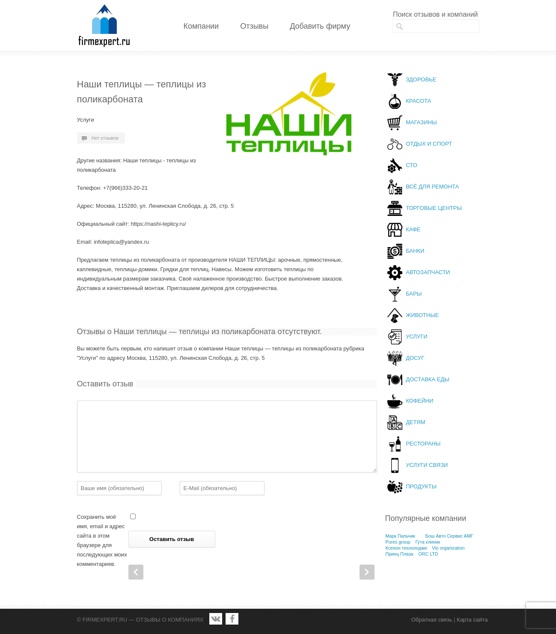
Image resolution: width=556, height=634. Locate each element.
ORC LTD (428, 553)
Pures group (398, 541)
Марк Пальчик (400, 535)
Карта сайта (472, 619)
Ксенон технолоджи (406, 547)
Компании (201, 26)
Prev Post (135, 572)
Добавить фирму (320, 26)
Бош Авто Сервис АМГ (449, 535)
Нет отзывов (105, 138)
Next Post (367, 572)
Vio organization (448, 547)
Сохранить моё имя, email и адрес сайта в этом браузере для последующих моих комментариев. (102, 540)
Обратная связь (431, 619)
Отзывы (254, 26)
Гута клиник (428, 541)
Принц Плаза (399, 553)
